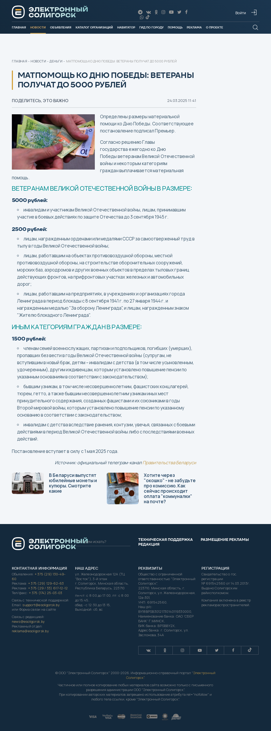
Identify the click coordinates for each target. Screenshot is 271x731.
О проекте (214, 27)
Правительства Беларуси (169, 463)
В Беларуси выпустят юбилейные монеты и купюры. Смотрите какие (54, 483)
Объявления (60, 27)
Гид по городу (151, 27)
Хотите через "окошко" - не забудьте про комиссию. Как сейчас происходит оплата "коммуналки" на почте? (151, 488)
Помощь (175, 27)
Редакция (149, 544)
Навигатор (126, 27)
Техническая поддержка (165, 539)
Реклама (194, 27)
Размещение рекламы (225, 539)
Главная (19, 27)
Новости (38, 27)
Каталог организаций (94, 27)
